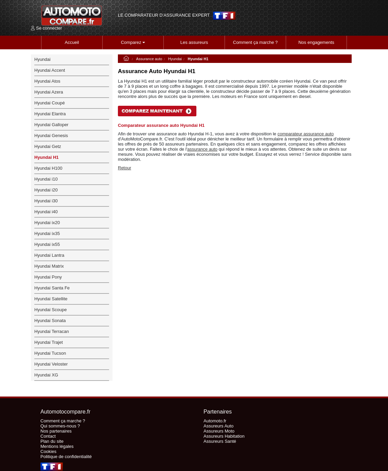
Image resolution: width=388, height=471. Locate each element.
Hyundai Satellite (51, 298)
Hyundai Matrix (49, 266)
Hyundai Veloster (51, 364)
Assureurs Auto (218, 425)
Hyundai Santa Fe (52, 287)
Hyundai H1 (46, 157)
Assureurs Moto (219, 431)
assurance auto (202, 149)
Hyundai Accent (49, 70)
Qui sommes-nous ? (60, 425)
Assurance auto (149, 59)
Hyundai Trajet (48, 342)
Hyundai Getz (47, 146)
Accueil (72, 42)
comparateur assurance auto (306, 133)
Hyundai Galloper (51, 124)
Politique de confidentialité (66, 456)
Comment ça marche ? (255, 42)
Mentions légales (57, 446)
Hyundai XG (46, 374)
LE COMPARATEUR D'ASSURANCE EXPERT (164, 15)
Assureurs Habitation (224, 436)
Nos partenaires (56, 431)
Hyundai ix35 (47, 233)
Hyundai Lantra (49, 255)
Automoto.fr (215, 420)
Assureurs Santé (220, 441)
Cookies (48, 451)
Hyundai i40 (46, 211)
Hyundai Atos (47, 81)
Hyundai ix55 (47, 244)
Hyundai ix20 (47, 222)
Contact (48, 436)
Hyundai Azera (48, 92)
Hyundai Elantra (50, 113)
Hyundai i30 (46, 200)
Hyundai (175, 59)
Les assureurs (194, 42)
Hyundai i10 (46, 179)
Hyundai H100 (48, 168)
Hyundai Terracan (51, 331)
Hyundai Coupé (49, 102)
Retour (124, 167)
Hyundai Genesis (51, 135)
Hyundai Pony (48, 277)
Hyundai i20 (46, 189)
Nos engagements (316, 42)
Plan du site (52, 441)
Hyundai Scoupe (50, 309)
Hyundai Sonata (50, 320)
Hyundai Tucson (50, 353)
